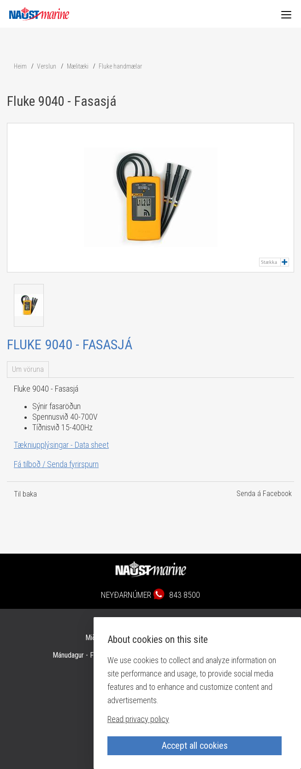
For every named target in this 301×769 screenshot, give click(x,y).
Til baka (25, 494)
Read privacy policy (138, 719)
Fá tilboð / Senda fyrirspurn (56, 464)
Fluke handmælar (120, 66)
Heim (20, 66)
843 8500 (184, 595)
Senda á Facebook (264, 493)
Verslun (46, 66)
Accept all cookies (195, 745)
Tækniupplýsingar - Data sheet (61, 445)
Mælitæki (78, 66)
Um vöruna (28, 369)
